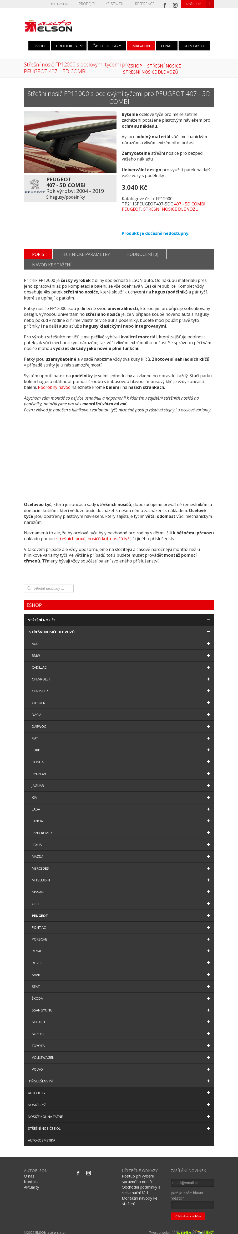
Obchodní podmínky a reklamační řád (141, 1184)
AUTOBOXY (120, 1088)
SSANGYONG (122, 1005)
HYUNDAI (122, 768)
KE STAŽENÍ (117, 4)
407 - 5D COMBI (189, 204)
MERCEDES (122, 863)
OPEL (122, 898)
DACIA (122, 709)
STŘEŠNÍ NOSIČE (120, 615)
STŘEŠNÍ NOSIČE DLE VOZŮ (171, 209)
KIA (122, 792)
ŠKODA (122, 993)
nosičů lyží (120, 533)
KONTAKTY (194, 45)
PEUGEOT (131, 209)
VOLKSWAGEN (122, 1052)
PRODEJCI (91, 4)
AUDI (122, 638)
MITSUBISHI (122, 875)
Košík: (200, 4)
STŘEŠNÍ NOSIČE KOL (120, 1123)
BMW (122, 650)
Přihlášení (64, 4)
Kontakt (31, 1176)
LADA (122, 804)
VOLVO (122, 1064)
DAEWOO (122, 721)
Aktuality (31, 1181)
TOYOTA (122, 1040)
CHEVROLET (122, 674)
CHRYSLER (122, 686)
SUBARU (122, 1017)
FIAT (122, 733)
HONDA (122, 756)
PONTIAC (122, 922)
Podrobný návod (54, 382)
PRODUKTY (69, 45)
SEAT (122, 981)
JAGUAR (122, 780)
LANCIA (122, 816)
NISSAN (122, 887)
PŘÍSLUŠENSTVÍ (120, 1076)
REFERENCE (146, 4)
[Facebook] (165, 4)
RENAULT (122, 946)
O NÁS (167, 45)
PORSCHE (122, 934)
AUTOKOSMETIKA (41, 1135)
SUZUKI (122, 1028)
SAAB (122, 969)
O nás (29, 1170)
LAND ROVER (122, 827)
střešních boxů (70, 533)
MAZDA (122, 851)
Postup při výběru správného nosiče (138, 1173)
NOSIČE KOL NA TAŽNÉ (120, 1111)
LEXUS (122, 839)
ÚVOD (39, 45)
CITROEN (122, 697)
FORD (122, 745)
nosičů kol (98, 533)
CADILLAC (122, 662)
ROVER (122, 957)
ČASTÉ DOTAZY (107, 45)
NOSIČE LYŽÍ (120, 1099)
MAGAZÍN (141, 45)
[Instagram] (175, 4)
